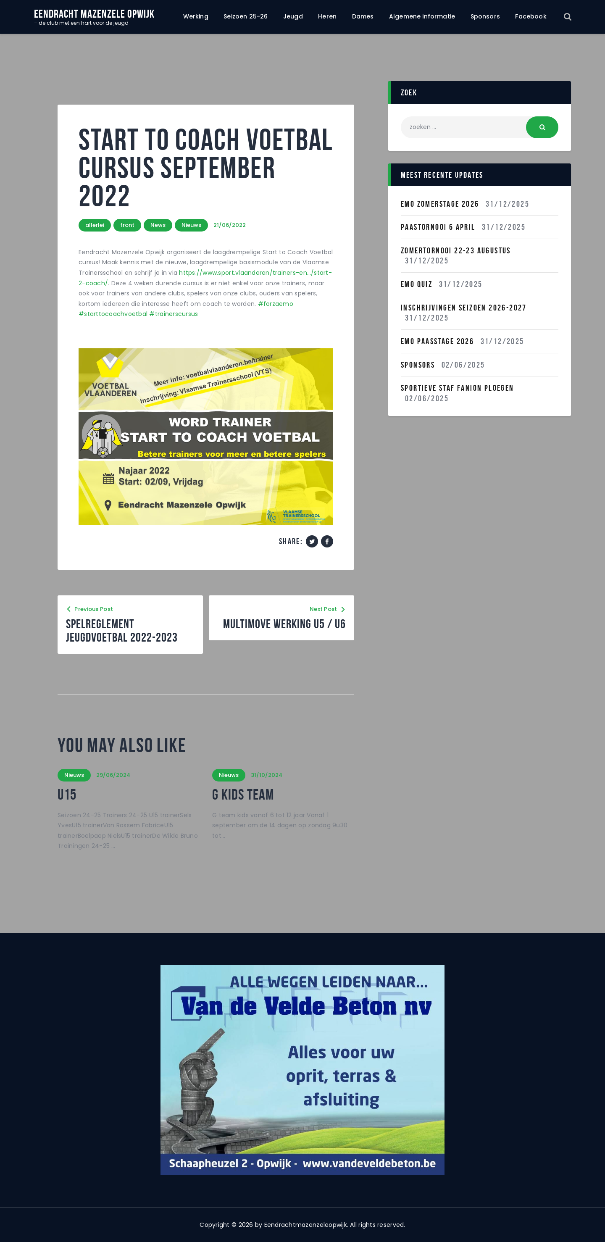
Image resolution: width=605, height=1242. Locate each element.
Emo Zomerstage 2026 (440, 203)
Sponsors (418, 364)
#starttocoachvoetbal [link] (113, 314)
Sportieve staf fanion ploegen (457, 387)
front (127, 225)
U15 (67, 794)
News (158, 225)
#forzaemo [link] (275, 304)
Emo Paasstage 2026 (437, 341)
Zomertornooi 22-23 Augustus (456, 250)
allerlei (94, 225)
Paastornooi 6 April (438, 227)
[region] (302, 1070)
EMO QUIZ (416, 284)
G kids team (243, 794)
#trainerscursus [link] (173, 314)
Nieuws (191, 225)
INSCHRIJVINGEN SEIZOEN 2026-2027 (464, 307)
